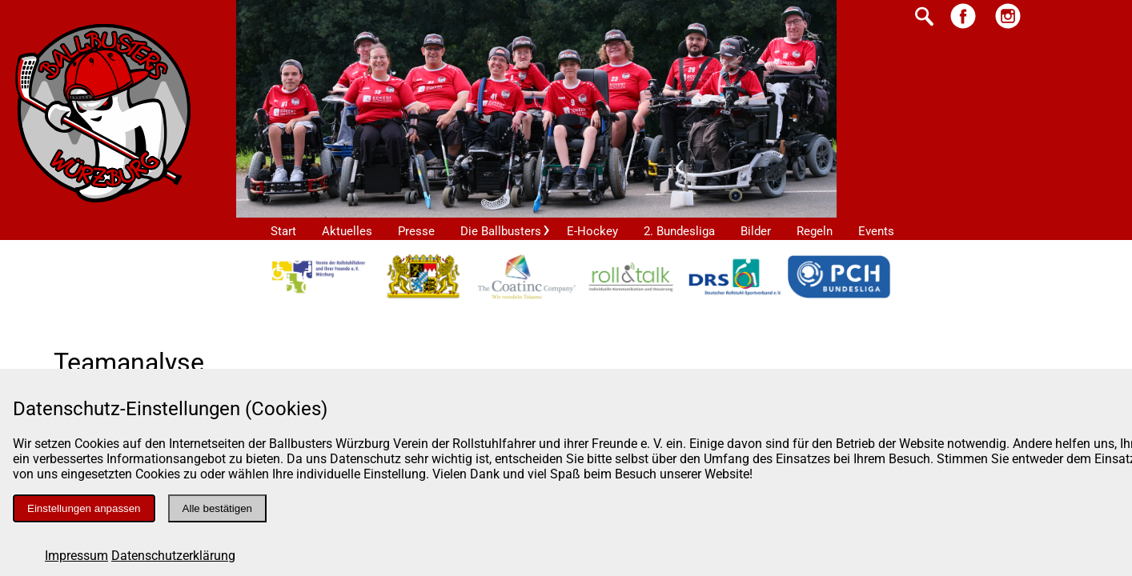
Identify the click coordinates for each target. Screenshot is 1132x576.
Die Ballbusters (500, 231)
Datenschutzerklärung (173, 555)
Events (876, 231)
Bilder (756, 231)
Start (283, 231)
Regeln (815, 231)
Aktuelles (347, 231)
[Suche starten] (924, 18)
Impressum (76, 555)
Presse (416, 231)
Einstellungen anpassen (84, 508)
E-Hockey (592, 231)
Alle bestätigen (217, 508)
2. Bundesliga (679, 231)
